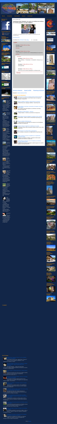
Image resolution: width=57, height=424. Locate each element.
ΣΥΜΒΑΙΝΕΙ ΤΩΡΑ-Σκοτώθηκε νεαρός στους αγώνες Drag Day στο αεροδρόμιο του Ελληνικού (17, 389)
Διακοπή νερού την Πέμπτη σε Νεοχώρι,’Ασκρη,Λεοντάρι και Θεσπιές (30, 96)
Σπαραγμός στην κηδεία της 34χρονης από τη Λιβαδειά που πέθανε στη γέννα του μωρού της (16, 415)
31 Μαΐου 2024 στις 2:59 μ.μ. (27, 68)
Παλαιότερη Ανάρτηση (38, 90)
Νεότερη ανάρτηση (17, 90)
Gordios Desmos (6, 33)
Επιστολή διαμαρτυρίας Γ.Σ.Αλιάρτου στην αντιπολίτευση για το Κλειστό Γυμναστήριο (6, 145)
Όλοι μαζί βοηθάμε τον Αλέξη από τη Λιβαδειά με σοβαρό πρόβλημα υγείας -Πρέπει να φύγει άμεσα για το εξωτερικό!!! (17, 364)
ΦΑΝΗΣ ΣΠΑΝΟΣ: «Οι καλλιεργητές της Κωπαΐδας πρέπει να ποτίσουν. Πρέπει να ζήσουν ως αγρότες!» (6, 161)
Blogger (29, 421)
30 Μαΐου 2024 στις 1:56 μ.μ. (25, 45)
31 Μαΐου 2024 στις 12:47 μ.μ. (27, 64)
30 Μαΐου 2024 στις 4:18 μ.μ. (25, 51)
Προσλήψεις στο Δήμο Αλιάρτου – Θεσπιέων (25, 111)
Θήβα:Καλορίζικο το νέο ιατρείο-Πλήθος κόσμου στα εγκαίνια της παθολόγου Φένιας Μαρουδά (6, 173)
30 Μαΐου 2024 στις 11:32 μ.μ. (27, 58)
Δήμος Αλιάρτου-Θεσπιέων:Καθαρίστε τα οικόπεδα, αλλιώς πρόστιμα (30, 116)
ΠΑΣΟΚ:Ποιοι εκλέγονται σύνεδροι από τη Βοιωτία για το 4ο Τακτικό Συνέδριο (6, 216)
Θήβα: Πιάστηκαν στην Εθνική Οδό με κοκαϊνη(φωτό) (27, 130)
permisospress (6, 34)
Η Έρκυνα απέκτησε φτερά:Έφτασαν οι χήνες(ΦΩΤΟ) (6, 185)
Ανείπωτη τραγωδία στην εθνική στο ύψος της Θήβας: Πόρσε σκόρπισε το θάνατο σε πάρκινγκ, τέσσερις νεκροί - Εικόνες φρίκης (17, 396)
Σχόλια (48, 40)
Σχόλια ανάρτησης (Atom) (22, 92)
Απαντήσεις (19, 56)
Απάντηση (17, 48)
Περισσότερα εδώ (16, 37)
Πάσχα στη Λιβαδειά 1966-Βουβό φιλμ (24, 121)
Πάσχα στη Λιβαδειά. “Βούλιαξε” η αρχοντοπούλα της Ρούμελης (29, 101)
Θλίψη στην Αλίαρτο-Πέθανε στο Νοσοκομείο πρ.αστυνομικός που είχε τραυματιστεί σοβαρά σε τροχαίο (6, 103)
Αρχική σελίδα (27, 90)
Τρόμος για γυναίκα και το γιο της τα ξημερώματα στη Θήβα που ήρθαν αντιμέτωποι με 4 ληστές (6, 116)
